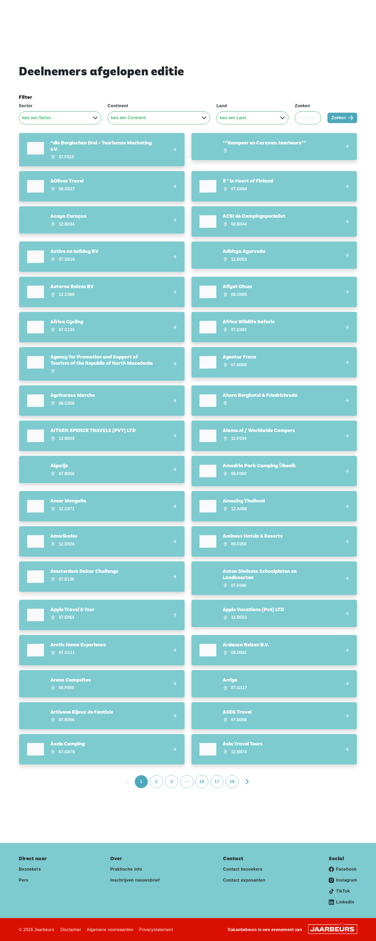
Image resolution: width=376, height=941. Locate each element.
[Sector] (60, 117)
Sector (26, 106)
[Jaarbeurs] (332, 928)
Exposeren (293, 7)
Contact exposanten (244, 880)
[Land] (252, 117)
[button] (102, 150)
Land (221, 106)
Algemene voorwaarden (110, 929)
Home (230, 23)
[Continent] (159, 117)
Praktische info (261, 23)
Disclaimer (70, 929)
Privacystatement (156, 929)
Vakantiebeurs (31, 7)
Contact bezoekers (242, 869)
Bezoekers (30, 869)
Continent (118, 106)
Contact (328, 7)
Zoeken (302, 106)
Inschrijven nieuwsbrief (308, 23)
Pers (312, 7)
